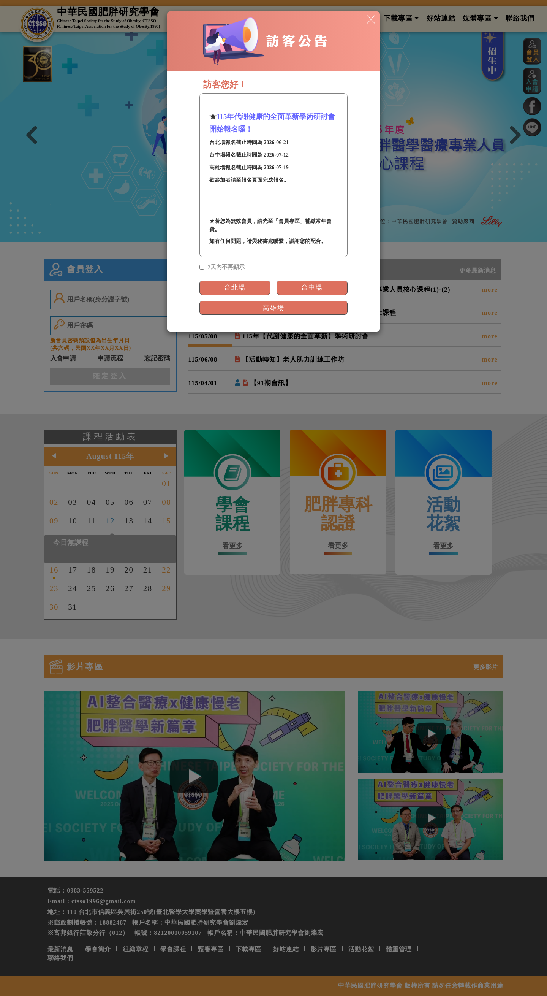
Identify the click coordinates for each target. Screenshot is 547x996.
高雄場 (274, 307)
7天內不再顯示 (226, 267)
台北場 (235, 287)
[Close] (371, 19)
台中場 (312, 287)
